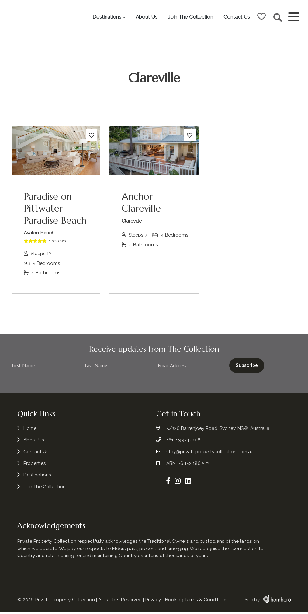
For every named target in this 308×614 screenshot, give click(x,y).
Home (30, 431)
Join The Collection (226, 8)
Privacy (153, 601)
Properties (34, 466)
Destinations (142, 8)
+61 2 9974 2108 (183, 442)
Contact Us (235, 25)
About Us (182, 8)
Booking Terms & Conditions (196, 601)
